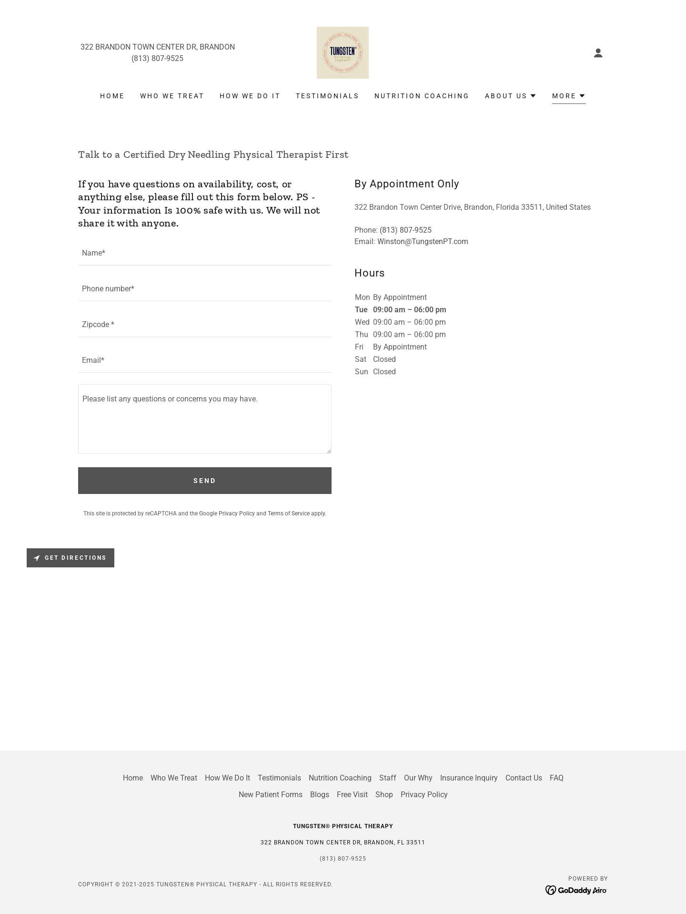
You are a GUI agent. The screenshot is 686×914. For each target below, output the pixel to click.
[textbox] (205, 253)
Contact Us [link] (523, 777)
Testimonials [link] (327, 96)
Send (204, 480)
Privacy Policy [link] (237, 513)
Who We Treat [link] (172, 96)
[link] (343, 52)
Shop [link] (384, 794)
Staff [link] (387, 777)
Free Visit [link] (352, 794)
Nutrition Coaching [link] (422, 96)
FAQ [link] (557, 777)
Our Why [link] (418, 777)
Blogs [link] (319, 794)
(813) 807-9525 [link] (157, 58)
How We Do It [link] (250, 96)
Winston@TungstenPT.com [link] (422, 241)
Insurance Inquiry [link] (469, 777)
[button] (598, 52)
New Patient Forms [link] (271, 794)
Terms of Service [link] (289, 513)
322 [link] (87, 46)
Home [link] (112, 96)
